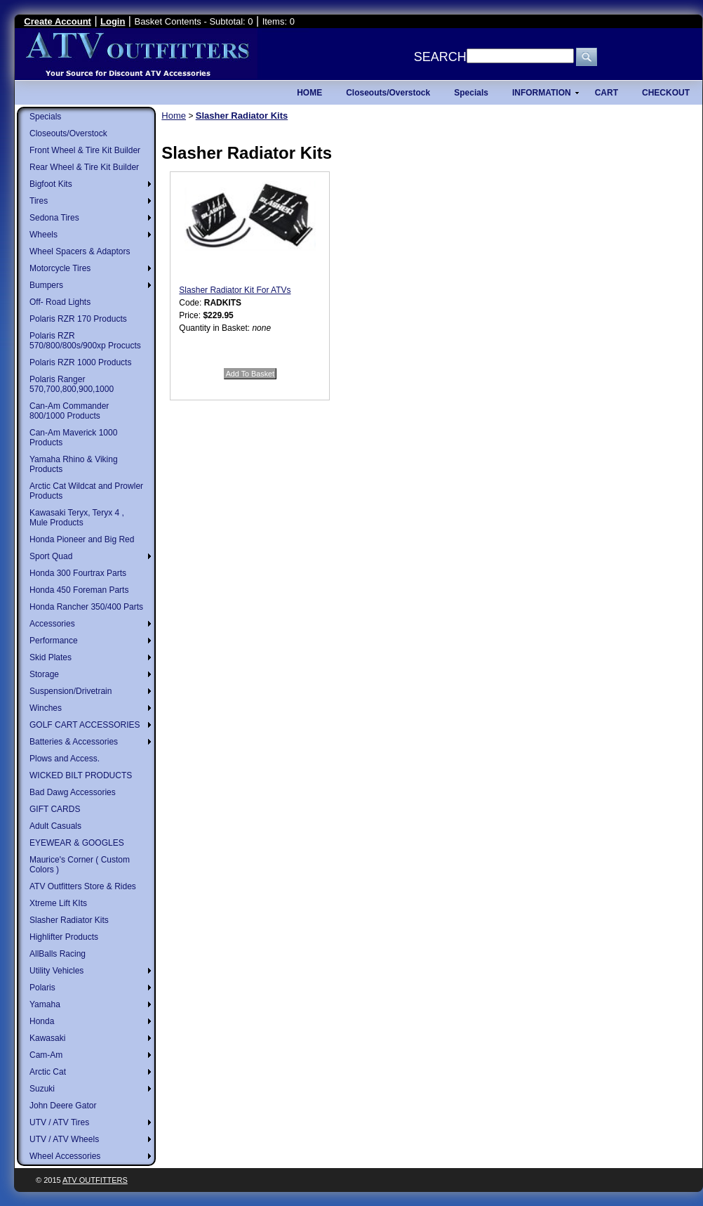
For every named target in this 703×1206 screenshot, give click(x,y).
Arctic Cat (47, 1072)
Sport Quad (50, 556)
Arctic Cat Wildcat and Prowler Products (86, 491)
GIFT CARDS (54, 809)
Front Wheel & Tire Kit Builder (84, 150)
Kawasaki (47, 1038)
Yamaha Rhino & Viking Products (73, 464)
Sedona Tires (54, 218)
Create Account (57, 21)
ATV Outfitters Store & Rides (82, 886)
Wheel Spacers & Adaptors (79, 251)
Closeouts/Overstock (68, 133)
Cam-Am (45, 1055)
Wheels (43, 235)
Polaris (42, 987)
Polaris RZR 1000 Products (80, 362)
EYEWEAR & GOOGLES (76, 843)
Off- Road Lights (60, 302)
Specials (45, 117)
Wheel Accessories (64, 1156)
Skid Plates (50, 657)
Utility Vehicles (56, 971)
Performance (53, 640)
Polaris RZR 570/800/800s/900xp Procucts (85, 340)
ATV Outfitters (95, 1180)
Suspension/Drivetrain (70, 691)
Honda (41, 1021)
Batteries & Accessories (73, 742)
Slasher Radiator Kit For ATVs (234, 290)
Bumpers (46, 285)
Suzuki (42, 1089)
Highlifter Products (63, 937)
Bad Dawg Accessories (72, 792)
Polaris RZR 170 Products (78, 319)
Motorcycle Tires (60, 268)
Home (173, 115)
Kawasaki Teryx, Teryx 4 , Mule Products (76, 517)
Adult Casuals (55, 826)
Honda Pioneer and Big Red (81, 539)
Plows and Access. (64, 758)
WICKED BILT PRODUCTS (80, 775)
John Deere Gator (62, 1105)
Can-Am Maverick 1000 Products (73, 437)
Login (112, 21)
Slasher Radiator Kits (69, 920)
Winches (45, 708)
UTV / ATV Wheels (64, 1139)
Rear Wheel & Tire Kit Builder (84, 167)
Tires (38, 201)
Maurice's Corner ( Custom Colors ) (79, 864)
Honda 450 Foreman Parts (78, 590)
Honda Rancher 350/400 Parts (86, 607)
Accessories (52, 624)
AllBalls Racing (57, 954)
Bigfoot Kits (50, 184)
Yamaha (44, 1004)
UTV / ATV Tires (59, 1122)
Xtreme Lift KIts (58, 903)
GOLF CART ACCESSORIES (84, 725)
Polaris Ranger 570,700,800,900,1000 (71, 384)
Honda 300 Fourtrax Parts (77, 573)
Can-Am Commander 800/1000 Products (69, 411)
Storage (44, 674)
